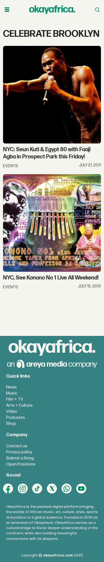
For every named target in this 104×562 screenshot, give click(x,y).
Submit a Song (20, 458)
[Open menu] (7, 9)
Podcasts (15, 417)
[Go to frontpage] (52, 9)
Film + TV (14, 399)
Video (11, 411)
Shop (11, 423)
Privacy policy (19, 452)
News (11, 387)
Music (11, 393)
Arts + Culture (19, 405)
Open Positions (20, 464)
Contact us (16, 446)
